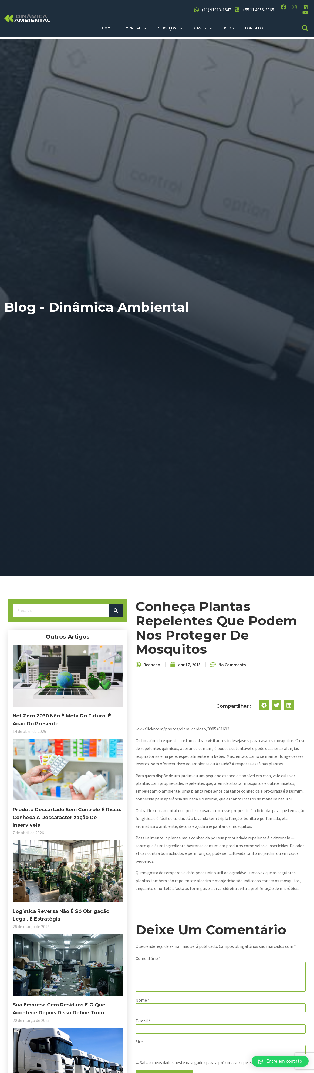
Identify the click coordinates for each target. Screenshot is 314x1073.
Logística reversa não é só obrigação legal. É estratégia (47, 873)
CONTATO (254, 28)
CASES (203, 28)
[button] (305, 28)
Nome (107, 1008)
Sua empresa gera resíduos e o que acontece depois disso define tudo (48, 954)
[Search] (80, 617)
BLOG (229, 28)
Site (103, 1052)
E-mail (107, 1030)
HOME (107, 28)
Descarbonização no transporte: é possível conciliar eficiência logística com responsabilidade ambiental (49, 1043)
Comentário (112, 960)
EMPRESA (135, 28)
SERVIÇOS (170, 28)
